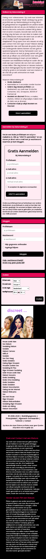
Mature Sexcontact (10, 408)
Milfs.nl (5, 353)
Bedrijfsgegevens (29, 416)
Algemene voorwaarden (29, 418)
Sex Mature (7, 344)
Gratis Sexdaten (9, 382)
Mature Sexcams (9, 375)
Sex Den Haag (8, 358)
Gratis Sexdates (9, 361)
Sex (4, 394)
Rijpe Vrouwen (8, 399)
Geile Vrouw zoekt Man (12, 373)
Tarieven (18, 421)
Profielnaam (11, 160)
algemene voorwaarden (28, 187)
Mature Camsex (9, 351)
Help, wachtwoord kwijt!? (13, 260)
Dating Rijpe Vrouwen (11, 363)
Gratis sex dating (9, 406)
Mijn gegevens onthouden (15, 244)
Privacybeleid (11, 418)
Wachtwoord (8, 235)
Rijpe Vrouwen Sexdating (12, 370)
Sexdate (6, 349)
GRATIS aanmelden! (17, 194)
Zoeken (39, 299)
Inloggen (23, 254)
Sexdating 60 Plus (9, 368)
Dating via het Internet (11, 389)
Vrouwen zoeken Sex (11, 365)
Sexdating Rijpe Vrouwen (12, 404)
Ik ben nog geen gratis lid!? (14, 262)
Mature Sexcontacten (11, 387)
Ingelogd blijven (11, 247)
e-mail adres (11, 169)
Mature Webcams (9, 392)
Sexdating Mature (9, 346)
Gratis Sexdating (9, 377)
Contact (28, 421)
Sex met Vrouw (8, 396)
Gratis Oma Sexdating (11, 380)
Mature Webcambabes (11, 401)
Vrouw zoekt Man (9, 341)
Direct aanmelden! (23, 113)
